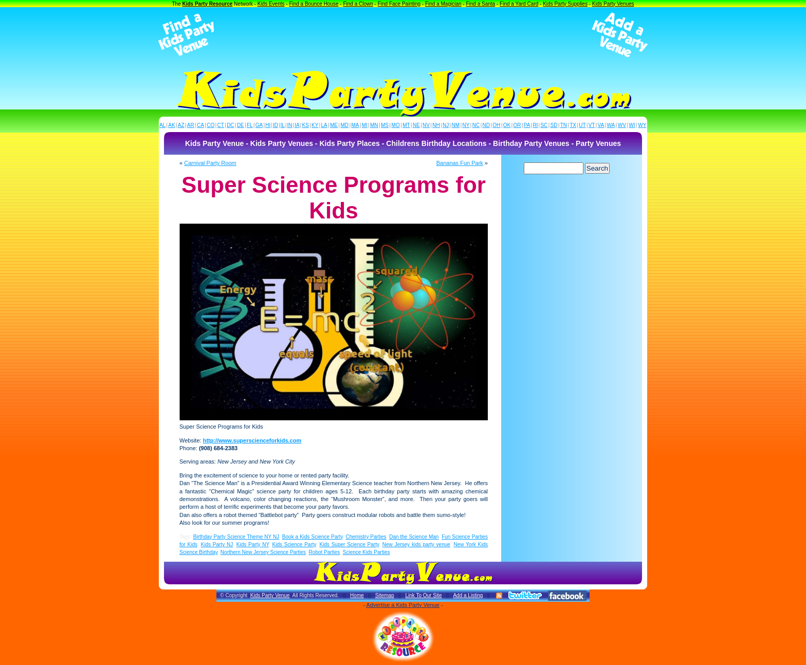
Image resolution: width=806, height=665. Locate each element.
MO (396, 125)
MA (355, 125)
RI (535, 125)
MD (345, 125)
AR (190, 125)
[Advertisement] (403, 35)
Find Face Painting (399, 4)
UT (582, 125)
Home (357, 595)
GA (259, 125)
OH (496, 125)
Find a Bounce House (313, 4)
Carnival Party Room (210, 163)
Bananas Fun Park (459, 163)
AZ (181, 125)
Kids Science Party (294, 544)
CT (220, 125)
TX (573, 125)
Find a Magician (443, 4)
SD (554, 125)
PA (527, 125)
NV (426, 125)
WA (611, 125)
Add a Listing (468, 595)
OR (517, 125)
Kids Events (271, 4)
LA (324, 125)
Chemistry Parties (365, 537)
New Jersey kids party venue (416, 544)
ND (486, 125)
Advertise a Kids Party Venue (402, 605)
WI (632, 125)
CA (200, 125)
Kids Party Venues (613, 4)
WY (642, 125)
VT (592, 125)
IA (297, 125)
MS (385, 125)
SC (543, 125)
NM (456, 125)
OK (506, 125)
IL (283, 125)
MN (374, 125)
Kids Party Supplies (565, 4)
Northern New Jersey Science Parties (263, 552)
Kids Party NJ (217, 544)
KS (305, 125)
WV (622, 125)
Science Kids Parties (366, 552)
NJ (446, 125)
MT (406, 125)
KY (315, 125)
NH (435, 125)
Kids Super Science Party (349, 544)
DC (230, 125)
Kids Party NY (252, 544)
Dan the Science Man (413, 537)
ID (275, 125)
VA (601, 125)
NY (465, 125)
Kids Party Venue (270, 595)
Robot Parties (324, 552)
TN (563, 125)
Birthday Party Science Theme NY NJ (236, 537)
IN (289, 125)
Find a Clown (358, 4)
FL (250, 125)
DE (240, 125)
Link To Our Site (423, 595)
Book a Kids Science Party (312, 537)
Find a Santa (480, 4)
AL (162, 125)
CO (210, 125)
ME (334, 125)
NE (416, 125)
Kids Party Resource (207, 4)
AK (171, 125)
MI (365, 125)
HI (267, 125)
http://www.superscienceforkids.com (252, 440)
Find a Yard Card (519, 4)
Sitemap (384, 595)
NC (476, 125)
